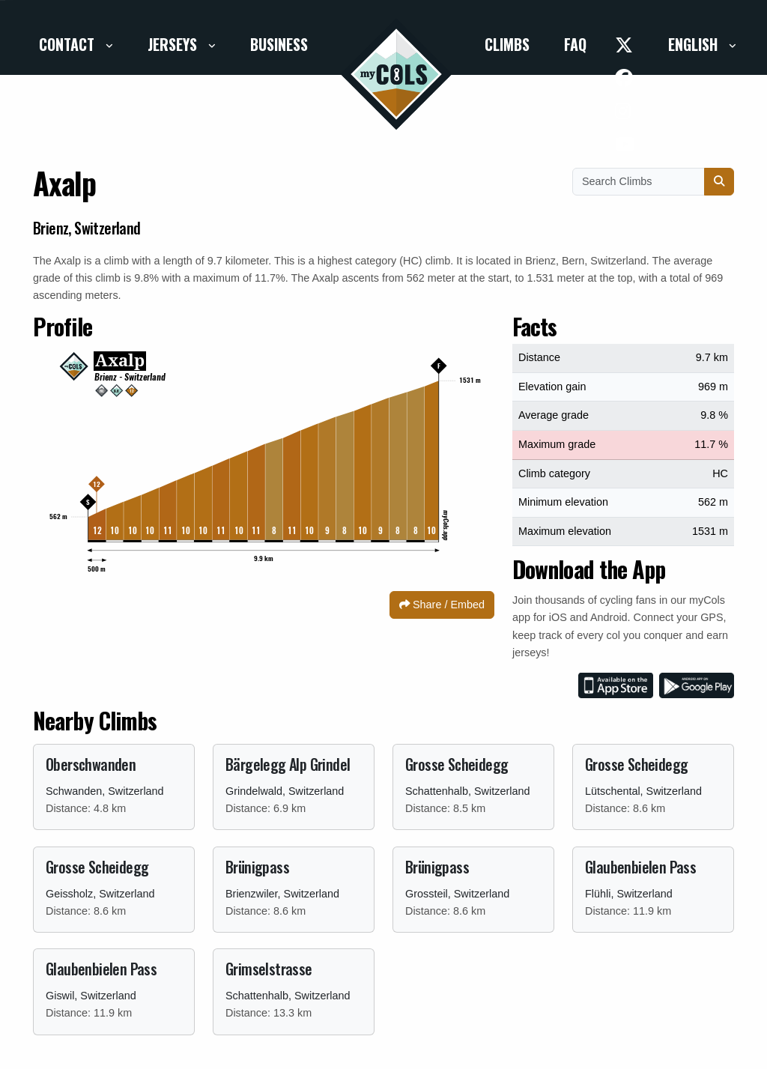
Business (279, 44)
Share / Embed (442, 605)
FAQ (575, 44)
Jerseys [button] (174, 44)
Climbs (507, 44)
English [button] (694, 44)
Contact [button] (68, 44)
